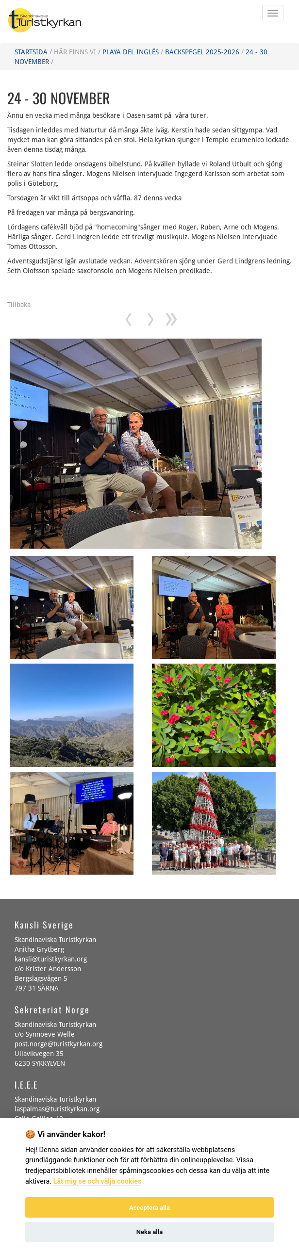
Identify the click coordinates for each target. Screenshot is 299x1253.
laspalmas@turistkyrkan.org (57, 1109)
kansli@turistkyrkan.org (51, 959)
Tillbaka (19, 305)
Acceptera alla (149, 1207)
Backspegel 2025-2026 (202, 52)
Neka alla (149, 1232)
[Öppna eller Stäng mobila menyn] (272, 13)
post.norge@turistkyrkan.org (58, 1044)
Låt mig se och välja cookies (97, 1181)
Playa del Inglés (130, 52)
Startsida (31, 52)
